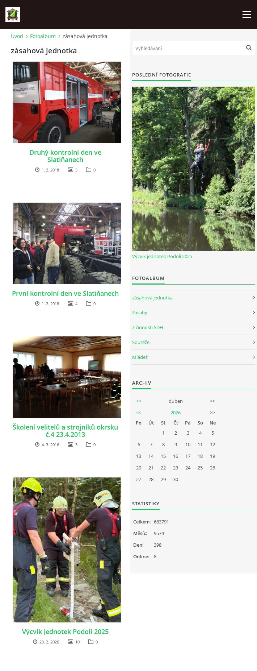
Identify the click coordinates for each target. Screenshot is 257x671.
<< (138, 401)
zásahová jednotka (152, 297)
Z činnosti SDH (147, 327)
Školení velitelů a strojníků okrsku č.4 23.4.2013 (65, 430)
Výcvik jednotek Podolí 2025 (65, 631)
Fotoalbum (43, 36)
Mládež (140, 357)
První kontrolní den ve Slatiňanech (65, 293)
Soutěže (140, 342)
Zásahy (139, 312)
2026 (175, 412)
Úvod (17, 36)
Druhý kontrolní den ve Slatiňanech (65, 156)
